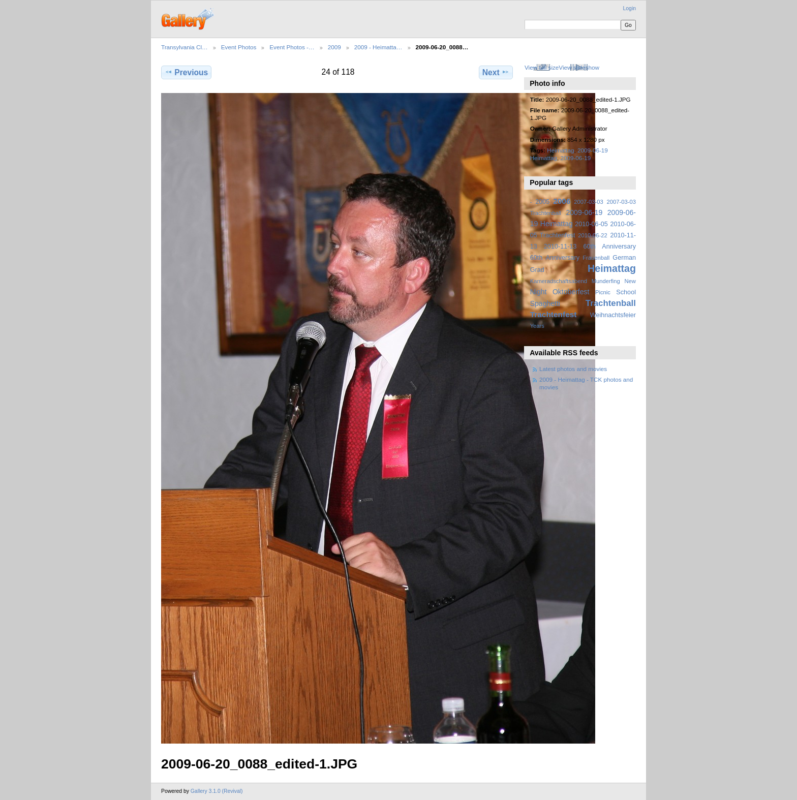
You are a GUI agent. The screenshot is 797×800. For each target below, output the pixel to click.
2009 (334, 47)
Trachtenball (611, 303)
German (624, 257)
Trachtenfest (553, 314)
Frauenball (596, 258)
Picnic (602, 292)
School (626, 292)
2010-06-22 (592, 235)
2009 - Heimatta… (378, 47)
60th (536, 257)
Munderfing (606, 281)
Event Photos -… (291, 47)
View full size (542, 67)
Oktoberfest (571, 292)
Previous (186, 72)
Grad (537, 269)
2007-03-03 (588, 202)
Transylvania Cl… (184, 47)
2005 (542, 201)
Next (495, 72)
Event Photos (239, 47)
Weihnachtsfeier (613, 315)
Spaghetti (545, 303)
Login (629, 8)
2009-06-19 (575, 158)
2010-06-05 (591, 224)
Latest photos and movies (573, 368)
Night (538, 292)
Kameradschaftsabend (558, 281)
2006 (561, 201)
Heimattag (560, 150)
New (630, 281)
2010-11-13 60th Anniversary (590, 246)
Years (537, 326)
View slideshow (579, 67)
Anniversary (562, 257)
